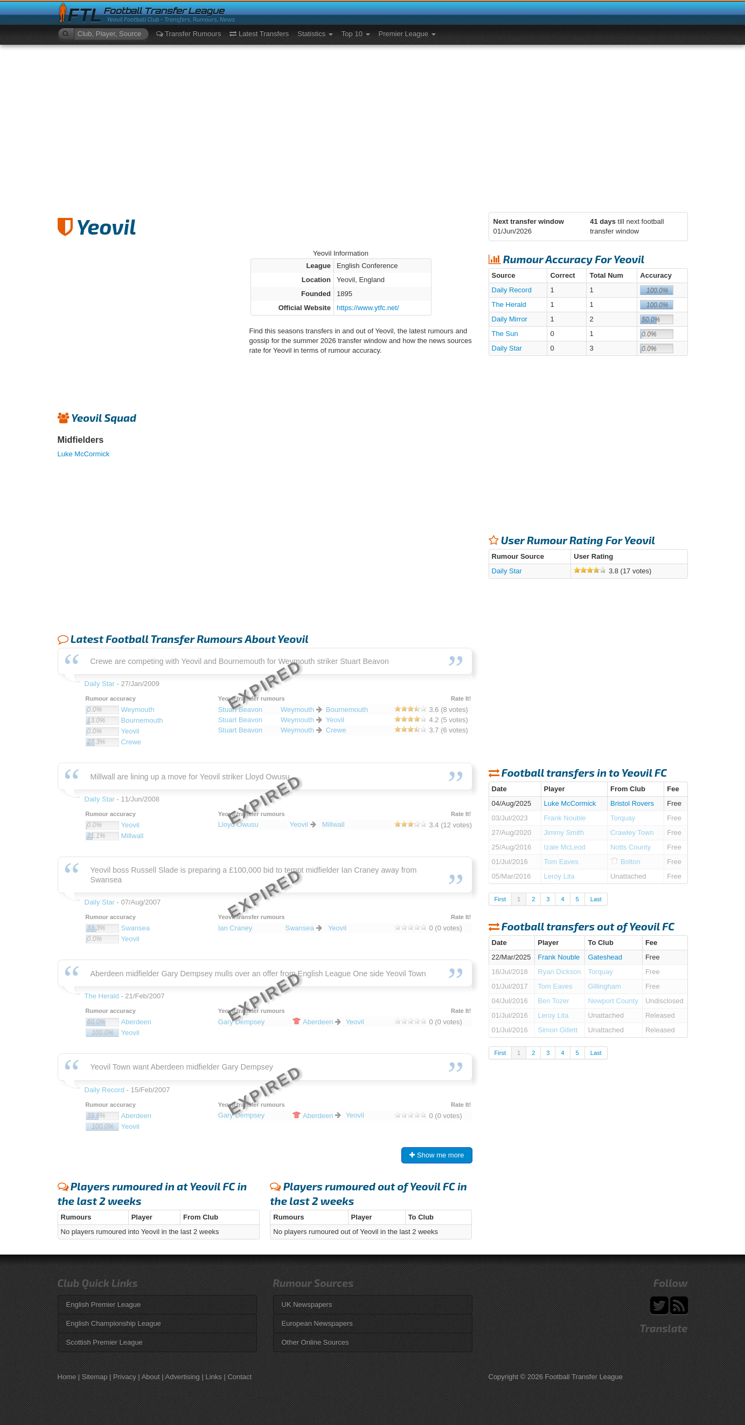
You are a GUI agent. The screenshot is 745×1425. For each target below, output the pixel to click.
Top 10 (356, 34)
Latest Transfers (259, 34)
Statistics (315, 34)
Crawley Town (632, 832)
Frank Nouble (565, 818)
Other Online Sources (315, 1342)
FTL (85, 15)
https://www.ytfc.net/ (368, 308)
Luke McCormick (84, 454)
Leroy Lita (559, 876)
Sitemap (95, 1377)
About (151, 1377)
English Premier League (103, 1304)
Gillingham (604, 986)
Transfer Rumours (188, 34)
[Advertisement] (373, 125)
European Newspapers (317, 1323)
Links (213, 1377)
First (500, 899)
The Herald (509, 304)
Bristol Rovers (632, 803)
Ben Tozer (553, 1001)
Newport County (613, 1001)
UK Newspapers (307, 1304)
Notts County (630, 847)
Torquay (622, 818)
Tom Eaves (561, 862)
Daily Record (512, 290)
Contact (239, 1377)
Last (596, 899)
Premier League (407, 34)
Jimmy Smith (564, 832)
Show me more (436, 1155)
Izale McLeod (565, 847)
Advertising (182, 1377)
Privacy (124, 1377)
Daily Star (507, 348)
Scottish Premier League (104, 1342)
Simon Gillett (557, 1030)
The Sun (505, 334)
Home (67, 1377)
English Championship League (113, 1323)
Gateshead (605, 957)
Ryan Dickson (559, 972)
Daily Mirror (509, 319)
